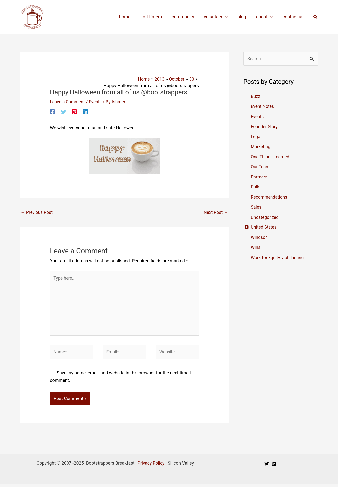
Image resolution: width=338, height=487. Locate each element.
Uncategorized (265, 217)
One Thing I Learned (271, 157)
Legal (256, 136)
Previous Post (37, 212)
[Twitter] (63, 111)
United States (264, 227)
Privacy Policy (151, 465)
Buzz (256, 96)
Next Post (215, 212)
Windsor (259, 237)
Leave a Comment (68, 101)
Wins (256, 247)
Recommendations (269, 197)
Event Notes (263, 106)
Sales (256, 207)
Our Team (260, 167)
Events (96, 101)
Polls (256, 187)
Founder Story (265, 126)
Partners (259, 177)
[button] (315, 17)
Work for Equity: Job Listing (278, 257)
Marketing (261, 146)
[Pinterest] (74, 111)
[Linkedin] (85, 111)
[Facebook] (52, 111)
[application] (228, 17)
